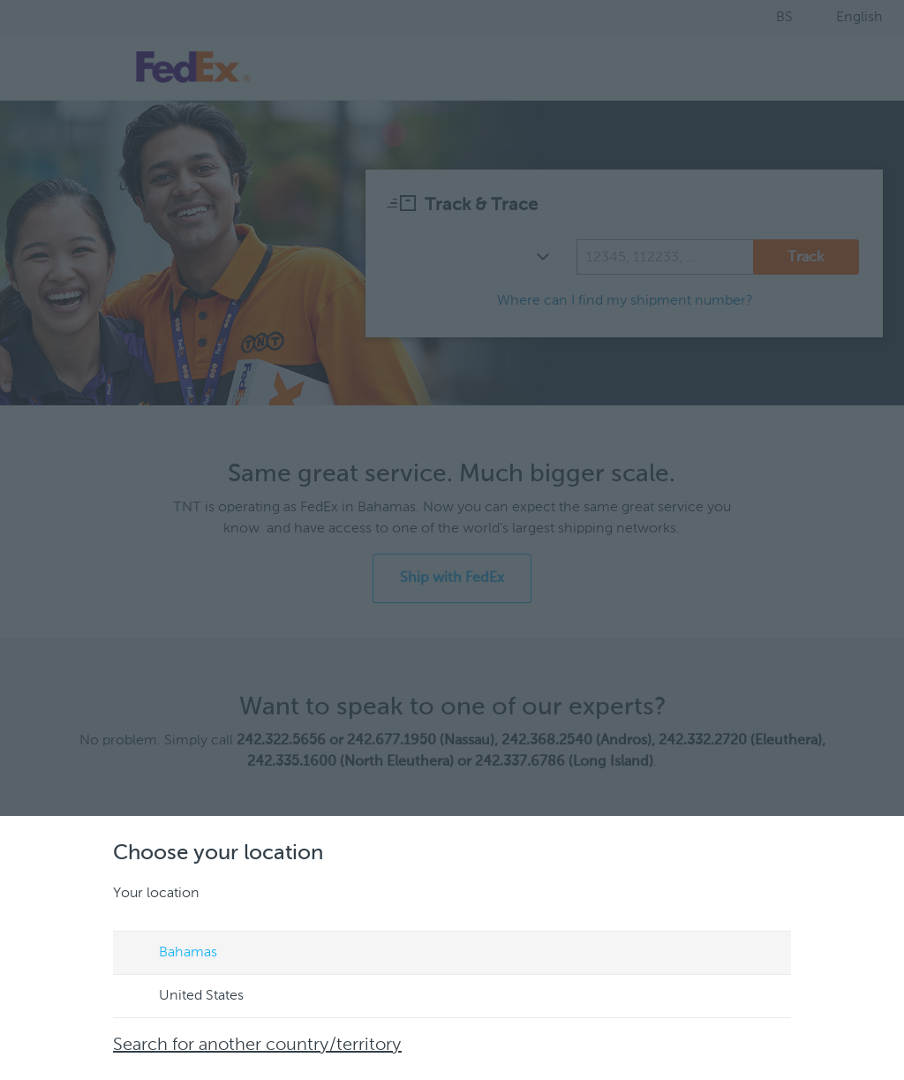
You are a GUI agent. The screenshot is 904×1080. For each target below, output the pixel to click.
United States (184, 997)
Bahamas (171, 953)
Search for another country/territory (257, 1045)
